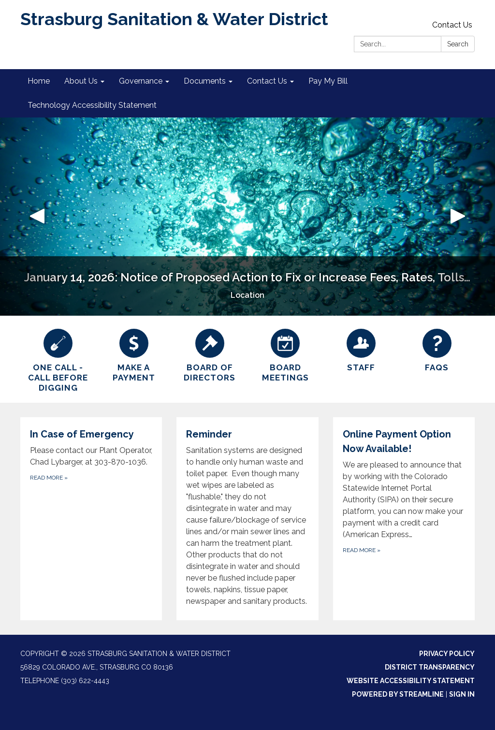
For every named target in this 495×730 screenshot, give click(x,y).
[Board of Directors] (209, 354)
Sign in (462, 694)
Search (457, 44)
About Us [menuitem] (81, 81)
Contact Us (452, 24)
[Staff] (361, 349)
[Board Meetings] (285, 354)
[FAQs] (437, 349)
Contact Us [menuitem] (267, 81)
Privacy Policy (447, 653)
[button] (37, 216)
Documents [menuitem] (205, 81)
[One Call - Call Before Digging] (58, 359)
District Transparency (430, 667)
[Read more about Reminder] (247, 518)
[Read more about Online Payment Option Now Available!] (404, 518)
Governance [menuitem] (140, 81)
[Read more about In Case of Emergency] (91, 518)
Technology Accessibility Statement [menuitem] (92, 105)
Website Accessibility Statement (411, 681)
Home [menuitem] (39, 81)
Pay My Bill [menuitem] (328, 81)
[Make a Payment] (134, 354)
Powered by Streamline (398, 694)
